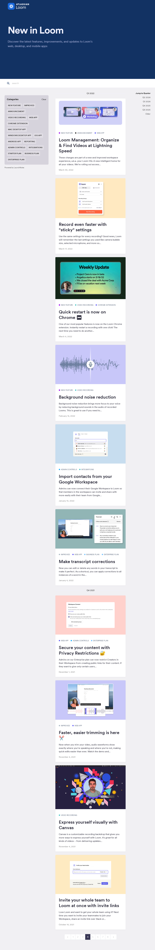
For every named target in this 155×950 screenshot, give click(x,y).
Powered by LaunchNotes (14, 167)
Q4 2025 (146, 105)
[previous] (67, 937)
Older (147, 114)
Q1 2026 (146, 101)
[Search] (26, 83)
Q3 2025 (146, 109)
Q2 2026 (146, 97)
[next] (113, 937)
